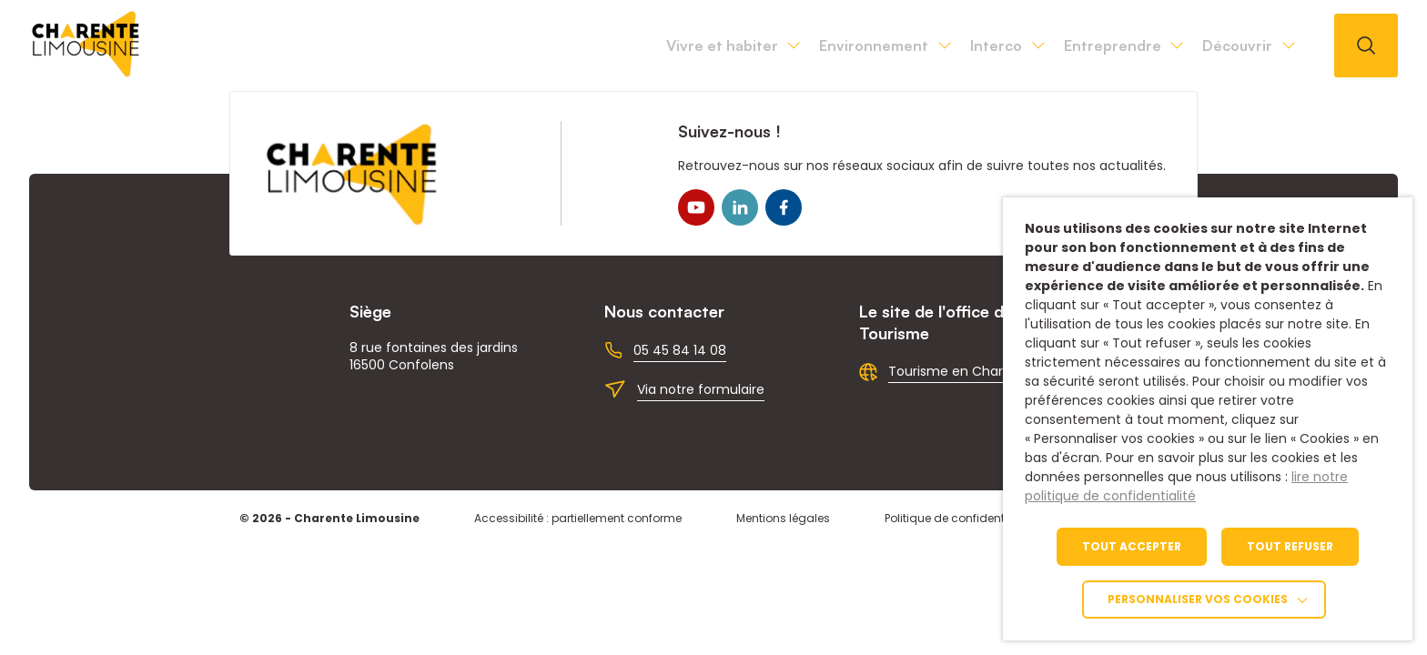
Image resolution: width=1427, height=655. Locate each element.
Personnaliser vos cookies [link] (1198, 599)
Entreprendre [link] (1052, 45)
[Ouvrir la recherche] (1366, 45)
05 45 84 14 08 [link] (679, 350)
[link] (86, 72)
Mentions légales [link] (783, 518)
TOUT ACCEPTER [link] (1131, 546)
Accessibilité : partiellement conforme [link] (578, 518)
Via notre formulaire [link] (700, 389)
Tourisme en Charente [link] (960, 371)
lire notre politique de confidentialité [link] (1186, 486)
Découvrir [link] (1217, 45)
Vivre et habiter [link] (542, 45)
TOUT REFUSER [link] (1290, 546)
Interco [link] (896, 45)
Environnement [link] (734, 45)
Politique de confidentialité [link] (958, 518)
